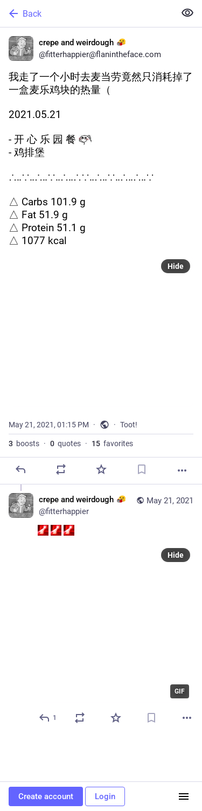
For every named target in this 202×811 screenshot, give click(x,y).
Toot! (128, 424)
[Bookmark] (141, 469)
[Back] (86, 13)
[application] (115, 624)
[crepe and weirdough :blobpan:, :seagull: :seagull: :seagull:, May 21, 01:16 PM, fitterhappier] (101, 610)
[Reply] (20, 469)
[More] (182, 470)
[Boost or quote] (60, 469)
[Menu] (183, 796)
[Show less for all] (187, 13)
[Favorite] (101, 469)
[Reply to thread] (48, 717)
